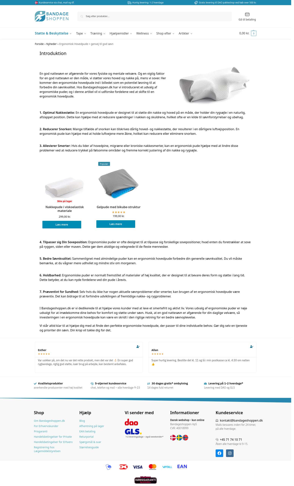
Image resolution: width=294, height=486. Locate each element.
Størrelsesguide (89, 447)
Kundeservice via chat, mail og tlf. (56, 2)
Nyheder (51, 44)
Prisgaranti (41, 431)
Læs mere (61, 224)
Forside (39, 44)
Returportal (86, 436)
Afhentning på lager (91, 426)
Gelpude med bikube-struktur (118, 207)
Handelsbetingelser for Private (53, 436)
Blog (82, 421)
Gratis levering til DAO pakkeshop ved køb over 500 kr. (227, 2)
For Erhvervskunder (46, 426)
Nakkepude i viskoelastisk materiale (64, 208)
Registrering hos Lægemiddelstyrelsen (47, 449)
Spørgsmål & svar (90, 442)
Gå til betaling (247, 16)
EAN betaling (87, 431)
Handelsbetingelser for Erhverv (53, 442)
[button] (247, 33)
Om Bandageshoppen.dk (49, 421)
